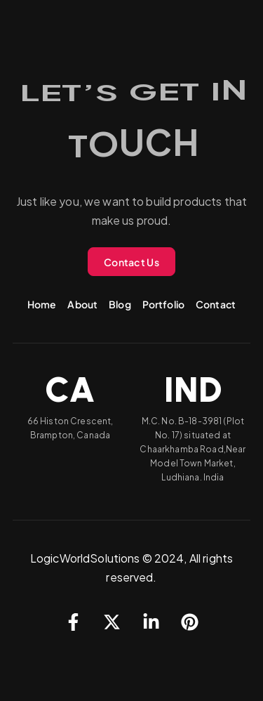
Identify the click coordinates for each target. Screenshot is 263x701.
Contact (216, 304)
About (82, 304)
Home (42, 304)
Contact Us (131, 262)
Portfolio (163, 304)
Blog (120, 304)
